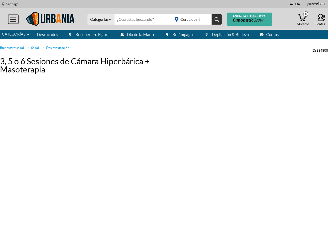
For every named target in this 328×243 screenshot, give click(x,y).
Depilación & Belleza (227, 34)
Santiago (12, 4)
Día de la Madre (138, 34)
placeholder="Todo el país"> (196, 19)
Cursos (269, 34)
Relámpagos (180, 34)
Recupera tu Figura (89, 34)
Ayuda (295, 4)
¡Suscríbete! (317, 4)
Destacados (47, 34)
